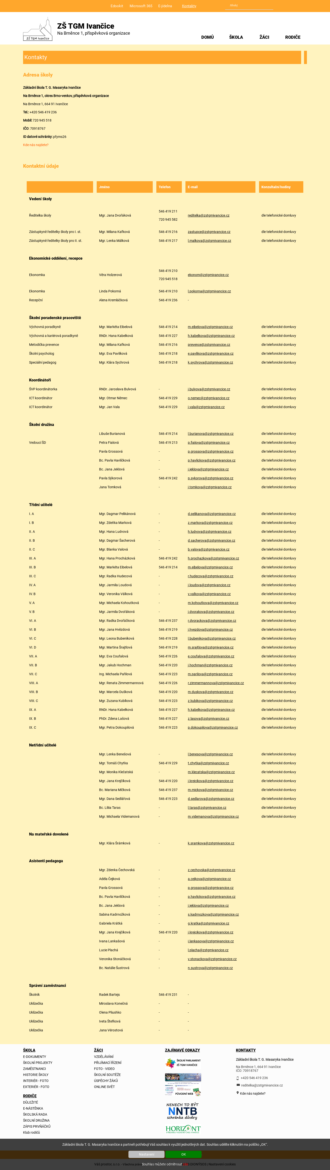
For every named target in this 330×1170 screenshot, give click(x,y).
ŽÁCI (264, 37)
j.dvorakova (196, 612)
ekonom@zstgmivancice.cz (208, 275)
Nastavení (146, 1154)
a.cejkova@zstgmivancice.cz (209, 879)
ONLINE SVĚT (104, 1087)
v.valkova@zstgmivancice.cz (209, 594)
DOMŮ (207, 37)
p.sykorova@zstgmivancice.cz (210, 478)
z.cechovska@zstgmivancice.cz (211, 870)
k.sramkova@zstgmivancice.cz (211, 843)
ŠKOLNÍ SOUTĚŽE (107, 1075)
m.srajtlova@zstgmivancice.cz (211, 647)
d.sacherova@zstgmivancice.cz (211, 540)
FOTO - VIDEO (104, 1069)
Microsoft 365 (141, 6)
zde (185, 1164)
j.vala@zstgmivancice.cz (206, 407)
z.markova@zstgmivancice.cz (210, 523)
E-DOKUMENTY (34, 1057)
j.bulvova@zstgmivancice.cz (209, 389)
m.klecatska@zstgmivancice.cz (211, 772)
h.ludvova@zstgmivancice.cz (209, 532)
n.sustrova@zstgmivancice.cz (210, 968)
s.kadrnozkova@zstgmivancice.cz (213, 914)
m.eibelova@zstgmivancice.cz (210, 327)
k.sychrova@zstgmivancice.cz (210, 362)
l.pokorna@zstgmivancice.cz (209, 291)
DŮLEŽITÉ (30, 1102)
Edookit (117, 6)
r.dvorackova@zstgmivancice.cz (212, 621)
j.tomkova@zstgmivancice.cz (210, 487)
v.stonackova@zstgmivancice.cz (212, 959)
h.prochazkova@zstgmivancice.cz (213, 558)
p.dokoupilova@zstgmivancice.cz (213, 727)
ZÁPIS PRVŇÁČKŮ (37, 1126)
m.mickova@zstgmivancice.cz (210, 790)
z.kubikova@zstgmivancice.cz (210, 701)
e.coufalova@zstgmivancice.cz (211, 656)
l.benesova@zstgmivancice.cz (210, 754)
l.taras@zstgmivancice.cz (207, 808)
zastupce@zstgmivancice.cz (209, 232)
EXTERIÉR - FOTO (36, 1087)
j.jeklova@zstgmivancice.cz (208, 469)
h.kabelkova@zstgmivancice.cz (211, 336)
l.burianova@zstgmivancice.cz (211, 434)
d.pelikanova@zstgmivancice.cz (212, 514)
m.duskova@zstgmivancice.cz (210, 692)
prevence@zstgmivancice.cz (209, 345)
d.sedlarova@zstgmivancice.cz (211, 799)
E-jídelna (165, 6)
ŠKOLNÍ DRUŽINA (36, 1120)
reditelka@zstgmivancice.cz (208, 215)
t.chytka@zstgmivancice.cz (208, 763)
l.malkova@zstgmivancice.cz (209, 241)
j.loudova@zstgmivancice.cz (209, 585)
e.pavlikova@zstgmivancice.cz (211, 353)
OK (183, 1154)
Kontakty (189, 6)
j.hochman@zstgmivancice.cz (210, 665)
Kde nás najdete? (36, 145)
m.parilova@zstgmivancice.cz (210, 674)
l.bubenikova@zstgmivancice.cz (212, 638)
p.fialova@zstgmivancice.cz (209, 442)
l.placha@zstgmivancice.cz (208, 950)
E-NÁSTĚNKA (33, 1108)
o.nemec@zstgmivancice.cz (208, 398)
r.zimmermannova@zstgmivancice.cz (216, 683)
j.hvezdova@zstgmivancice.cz (210, 629)
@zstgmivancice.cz (219, 612)
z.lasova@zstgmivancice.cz (208, 718)
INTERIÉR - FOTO (36, 1081)
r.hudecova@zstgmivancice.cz (210, 576)
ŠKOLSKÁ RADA (35, 1114)
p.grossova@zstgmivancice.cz (211, 451)
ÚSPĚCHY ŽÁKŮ (106, 1081)
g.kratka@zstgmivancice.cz (208, 923)
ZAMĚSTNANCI (34, 1069)
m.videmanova (199, 816)
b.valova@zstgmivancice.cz (208, 549)
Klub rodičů (31, 1132)
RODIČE (292, 37)
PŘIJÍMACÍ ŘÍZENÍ (107, 1063)
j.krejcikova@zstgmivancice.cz (210, 781)
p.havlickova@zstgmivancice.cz (211, 460)
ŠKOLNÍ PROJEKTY (37, 1063)
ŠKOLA (236, 37)
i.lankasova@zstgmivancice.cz (211, 941)
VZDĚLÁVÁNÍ (104, 1057)
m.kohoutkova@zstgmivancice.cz (213, 603)
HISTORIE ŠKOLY (35, 1075)
